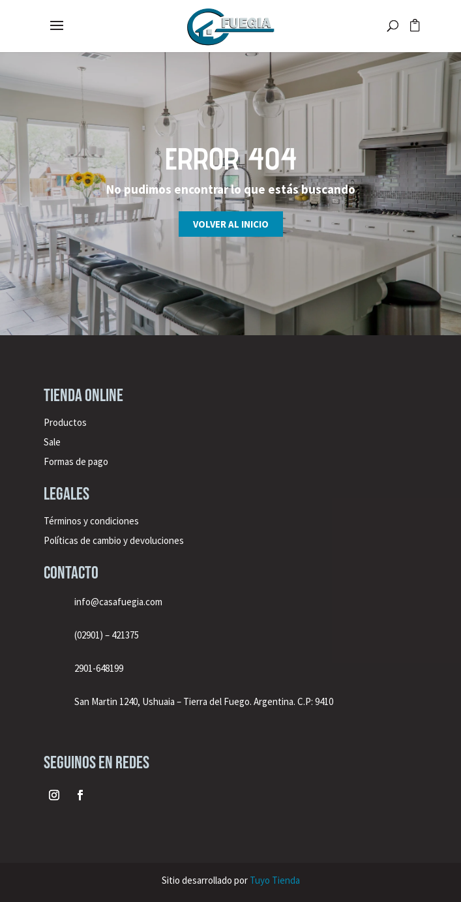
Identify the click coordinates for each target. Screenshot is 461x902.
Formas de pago (76, 461)
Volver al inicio (231, 224)
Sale (52, 442)
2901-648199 (98, 668)
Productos (65, 422)
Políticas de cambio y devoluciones (114, 540)
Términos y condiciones (92, 521)
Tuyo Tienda (275, 880)
